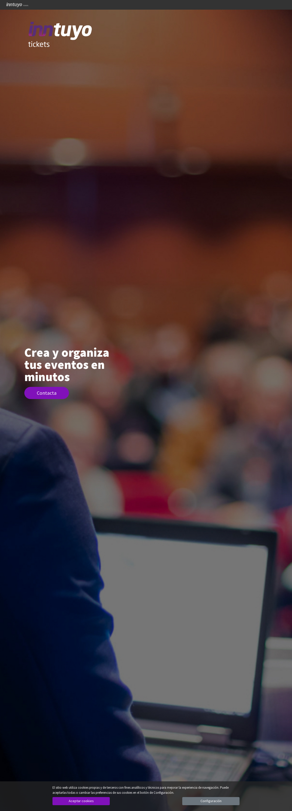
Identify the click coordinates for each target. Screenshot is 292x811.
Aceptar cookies (81, 801)
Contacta (47, 393)
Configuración (211, 801)
